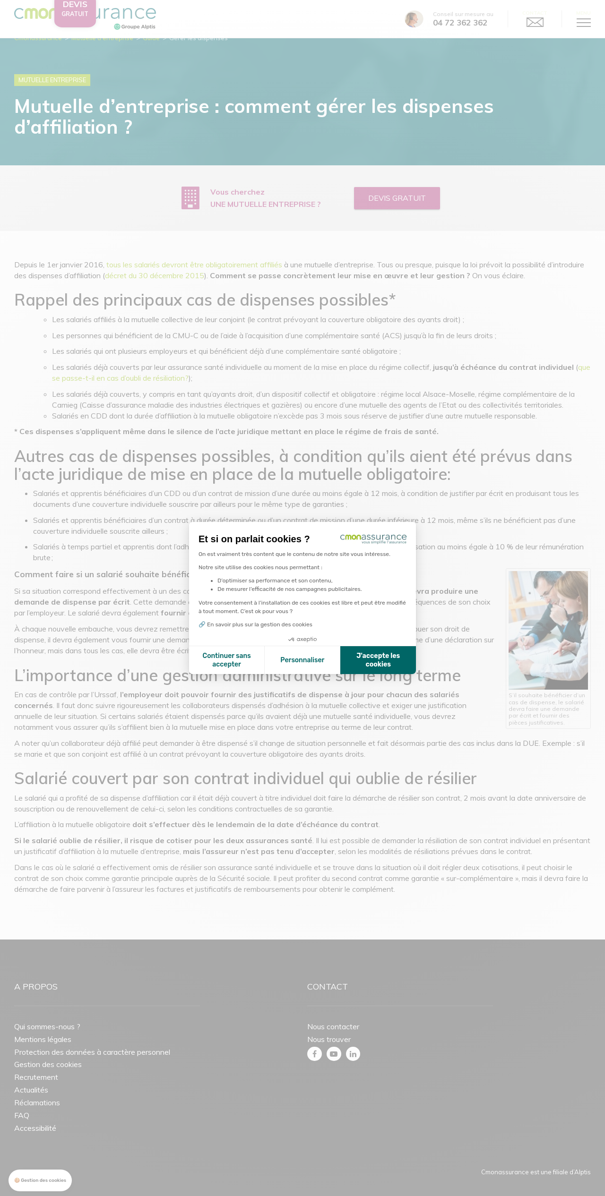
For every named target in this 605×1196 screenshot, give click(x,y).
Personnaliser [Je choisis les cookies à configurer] (302, 660)
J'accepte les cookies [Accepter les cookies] (378, 660)
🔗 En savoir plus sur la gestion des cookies (255, 624)
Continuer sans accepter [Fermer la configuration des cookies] (227, 660)
